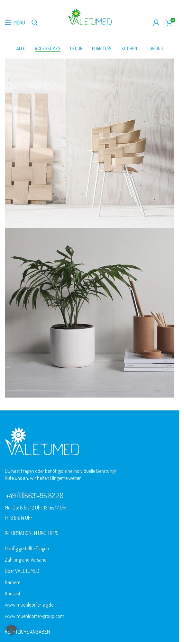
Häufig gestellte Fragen (27, 549)
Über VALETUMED (22, 572)
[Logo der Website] (90, 16)
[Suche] (34, 22)
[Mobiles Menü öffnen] (15, 22)
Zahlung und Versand (26, 561)
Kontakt (13, 595)
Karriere (12, 583)
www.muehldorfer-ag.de (29, 606)
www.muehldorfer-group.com (34, 617)
